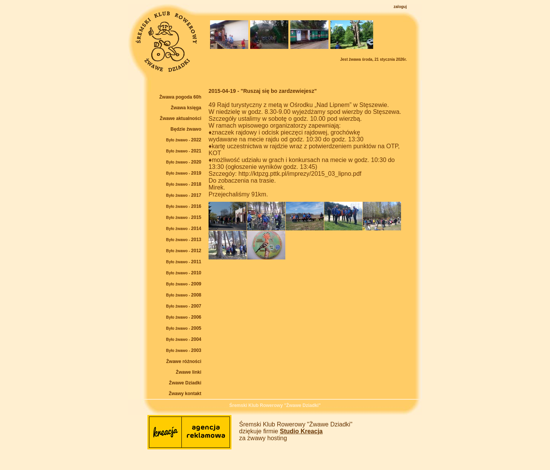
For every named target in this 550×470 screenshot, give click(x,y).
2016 (183, 206)
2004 (183, 339)
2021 (183, 151)
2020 (183, 162)
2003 (183, 350)
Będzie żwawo (185, 129)
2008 (183, 295)
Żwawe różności (183, 361)
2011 (183, 261)
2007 (183, 306)
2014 (183, 228)
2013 (183, 239)
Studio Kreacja (301, 431)
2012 (183, 250)
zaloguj (400, 7)
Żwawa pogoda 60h (180, 97)
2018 (183, 184)
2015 (183, 217)
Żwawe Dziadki (185, 383)
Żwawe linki (188, 372)
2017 (183, 195)
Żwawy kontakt (185, 393)
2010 (183, 273)
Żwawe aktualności (180, 118)
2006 (183, 317)
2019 (183, 173)
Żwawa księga (186, 107)
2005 (183, 328)
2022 (183, 140)
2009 (183, 284)
